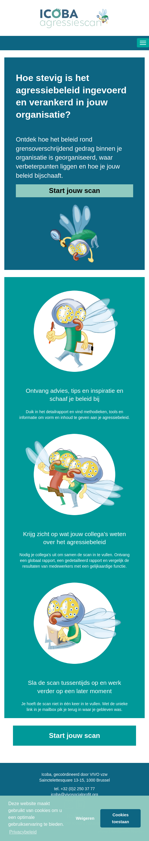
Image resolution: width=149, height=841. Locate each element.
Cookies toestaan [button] (120, 818)
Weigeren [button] (85, 818)
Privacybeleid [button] (23, 832)
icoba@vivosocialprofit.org (74, 794)
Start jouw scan (74, 190)
